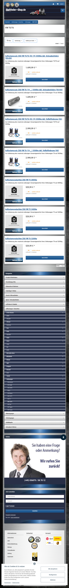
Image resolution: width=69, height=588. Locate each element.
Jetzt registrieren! (15, 517)
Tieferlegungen (10, 418)
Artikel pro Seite (30, 40)
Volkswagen (10, 379)
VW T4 (8, 399)
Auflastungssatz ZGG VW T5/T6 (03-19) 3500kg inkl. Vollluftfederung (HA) (33, 119)
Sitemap (9, 547)
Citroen (8, 322)
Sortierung (17, 40)
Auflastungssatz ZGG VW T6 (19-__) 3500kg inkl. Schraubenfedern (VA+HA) (34, 90)
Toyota (8, 376)
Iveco (8, 341)
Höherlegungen (10, 413)
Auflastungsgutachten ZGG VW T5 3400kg (21, 209)
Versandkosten (11, 550)
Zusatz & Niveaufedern (12, 295)
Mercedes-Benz (11, 353)
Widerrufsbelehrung (12, 544)
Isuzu (8, 337)
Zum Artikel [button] (45, 79)
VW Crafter (9, 387)
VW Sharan (9, 393)
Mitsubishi (9, 356)
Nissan (8, 360)
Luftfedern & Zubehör (11, 304)
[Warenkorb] (60, 4)
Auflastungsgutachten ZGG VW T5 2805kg (21, 180)
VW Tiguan (9, 407)
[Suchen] (63, 10)
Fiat (8, 328)
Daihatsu (9, 325)
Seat (8, 373)
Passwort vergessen (11, 515)
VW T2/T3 (9, 396)
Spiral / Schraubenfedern (12, 300)
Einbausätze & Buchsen (12, 286)
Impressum (10, 556)
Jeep (8, 344)
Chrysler (9, 318)
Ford (8, 331)
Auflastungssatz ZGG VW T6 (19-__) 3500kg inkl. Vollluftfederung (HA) (32, 150)
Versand (22, 585)
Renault (9, 369)
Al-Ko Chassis (10, 312)
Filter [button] (9, 40)
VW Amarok (10, 382)
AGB (8, 541)
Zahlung (9, 553)
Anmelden (34, 511)
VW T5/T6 (9, 401)
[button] (53, 4)
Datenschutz (10, 537)
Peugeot (9, 366)
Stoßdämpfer (9, 422)
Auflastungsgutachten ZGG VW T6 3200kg (21, 239)
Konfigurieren (53, 574)
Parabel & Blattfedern (11, 277)
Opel (8, 363)
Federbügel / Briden (11, 291)
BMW (8, 316)
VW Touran (9, 410)
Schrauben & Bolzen (11, 427)
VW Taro (9, 404)
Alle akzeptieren (52, 569)
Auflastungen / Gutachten (12, 309)
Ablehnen (52, 580)
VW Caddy (9, 385)
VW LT (8, 390)
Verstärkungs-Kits (11, 282)
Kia (7, 347)
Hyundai (9, 334)
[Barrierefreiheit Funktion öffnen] (63, 437)
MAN (8, 350)
